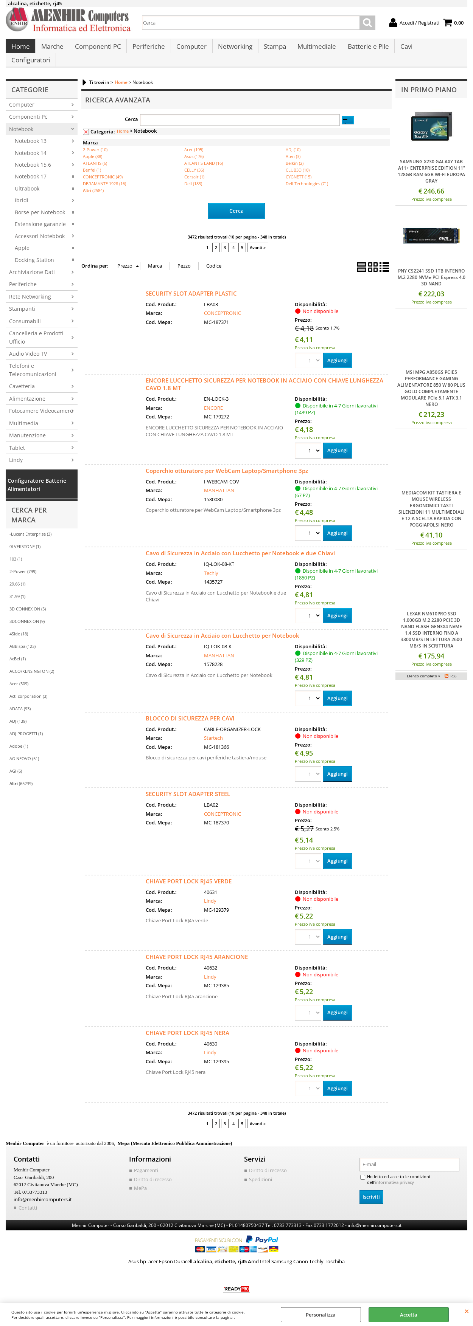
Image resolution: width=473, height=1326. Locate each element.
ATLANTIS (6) (95, 155)
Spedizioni (260, 1171)
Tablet (17, 439)
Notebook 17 (31, 168)
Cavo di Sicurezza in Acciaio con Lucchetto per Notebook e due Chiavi (240, 544)
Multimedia (23, 414)
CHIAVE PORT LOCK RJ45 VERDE (189, 873)
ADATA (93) (20, 700)
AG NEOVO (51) (24, 750)
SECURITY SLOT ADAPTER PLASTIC (191, 284)
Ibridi (21, 192)
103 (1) (15, 551)
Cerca (131, 110)
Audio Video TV (28, 345)
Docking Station (34, 251)
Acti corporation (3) (28, 688)
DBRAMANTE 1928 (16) (104, 175)
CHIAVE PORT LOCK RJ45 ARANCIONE (197, 949)
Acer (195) (193, 141)
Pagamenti (146, 1162)
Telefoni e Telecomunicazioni (32, 361)
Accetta (408, 1314)
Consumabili (25, 312)
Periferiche (147, 49)
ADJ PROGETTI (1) (26, 725)
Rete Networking (30, 288)
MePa (140, 1180)
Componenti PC (97, 49)
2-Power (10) (95, 141)
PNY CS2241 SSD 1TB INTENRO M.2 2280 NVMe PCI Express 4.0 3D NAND (431, 269)
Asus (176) (194, 148)
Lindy (16, 451)
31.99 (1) (17, 588)
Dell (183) (193, 175)
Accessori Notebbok (40, 227)
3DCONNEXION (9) (27, 613)
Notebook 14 (31, 144)
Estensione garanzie (40, 216)
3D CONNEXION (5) (27, 601)
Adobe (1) (18, 738)
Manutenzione (27, 427)
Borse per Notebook (40, 204)
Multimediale (313, 49)
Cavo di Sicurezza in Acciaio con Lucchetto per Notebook (222, 627)
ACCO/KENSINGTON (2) (31, 663)
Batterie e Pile (364, 49)
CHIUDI (466, 1311)
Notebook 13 (31, 132)
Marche (51, 49)
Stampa (272, 49)
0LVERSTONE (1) (24, 538)
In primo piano (429, 81)
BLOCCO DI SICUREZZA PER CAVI (190, 710)
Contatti (28, 1199)
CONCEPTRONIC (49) (103, 169)
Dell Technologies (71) (307, 175)
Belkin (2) (294, 155)
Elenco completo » (423, 667)
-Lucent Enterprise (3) (30, 526)
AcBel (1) (17, 651)
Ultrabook (27, 180)
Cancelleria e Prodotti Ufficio (36, 329)
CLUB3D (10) (298, 162)
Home (20, 49)
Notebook (21, 120)
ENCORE (213, 399)
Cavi (402, 49)
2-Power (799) (22, 563)
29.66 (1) (17, 576)
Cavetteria (22, 378)
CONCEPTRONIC (222, 304)
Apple (22, 239)
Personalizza (321, 1314)
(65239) (21, 775)
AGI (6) (15, 763)
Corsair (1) (194, 169)
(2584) (93, 182)
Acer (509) (18, 675)
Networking (233, 49)
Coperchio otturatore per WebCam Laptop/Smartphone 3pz (227, 462)
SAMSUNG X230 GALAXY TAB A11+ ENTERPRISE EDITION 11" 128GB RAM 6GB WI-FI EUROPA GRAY (431, 163)
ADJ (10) (293, 141)
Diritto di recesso (153, 1171)
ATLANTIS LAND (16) (203, 155)
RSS (453, 667)
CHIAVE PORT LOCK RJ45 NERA (187, 1025)
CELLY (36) (194, 162)
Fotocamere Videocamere (41, 402)
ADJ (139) (17, 713)
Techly (211, 564)
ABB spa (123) (22, 638)
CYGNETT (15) (298, 169)
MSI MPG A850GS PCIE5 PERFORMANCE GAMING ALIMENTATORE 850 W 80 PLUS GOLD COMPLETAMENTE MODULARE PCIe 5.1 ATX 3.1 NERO (431, 380)
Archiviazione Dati (32, 263)
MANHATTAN (219, 482)
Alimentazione (27, 390)
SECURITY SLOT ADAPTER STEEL (188, 786)
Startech (213, 730)
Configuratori (438, 49)
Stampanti (22, 300)
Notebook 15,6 (33, 156)
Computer (189, 49)
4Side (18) (18, 626)
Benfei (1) (92, 162)
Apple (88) (92, 148)
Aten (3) (293, 148)
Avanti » (258, 239)
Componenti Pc (28, 108)
